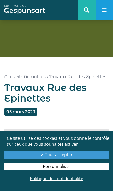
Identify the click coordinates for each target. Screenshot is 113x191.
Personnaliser (56, 166)
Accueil (12, 76)
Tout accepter (56, 155)
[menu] (104, 10)
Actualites (35, 76)
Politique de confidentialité (56, 178)
